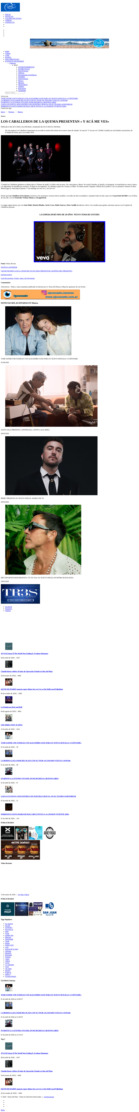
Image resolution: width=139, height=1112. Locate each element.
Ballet (7, 51)
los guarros (9, 924)
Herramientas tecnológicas (27, 75)
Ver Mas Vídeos (23, 895)
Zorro (7, 933)
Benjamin (8, 955)
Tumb (7, 941)
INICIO (8, 15)
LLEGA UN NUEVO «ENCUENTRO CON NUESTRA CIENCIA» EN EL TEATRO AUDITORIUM (36, 104)
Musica (20, 81)
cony (7, 947)
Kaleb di (8, 972)
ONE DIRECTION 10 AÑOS (11, 725)
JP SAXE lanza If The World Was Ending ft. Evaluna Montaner (24, 653)
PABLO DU (9, 945)
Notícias (11, 112)
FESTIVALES (23, 71)
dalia (7, 931)
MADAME (9, 939)
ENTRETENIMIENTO (26, 67)
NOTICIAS (9, 16)
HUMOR (21, 77)
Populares (8, 609)
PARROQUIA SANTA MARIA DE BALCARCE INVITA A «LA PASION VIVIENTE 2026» (33, 106)
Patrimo (8, 957)
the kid (7, 926)
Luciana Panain (10, 976)
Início (3, 112)
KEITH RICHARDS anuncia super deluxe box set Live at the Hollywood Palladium (32, 689)
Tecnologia (22, 90)
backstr (7, 970)
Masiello (8, 953)
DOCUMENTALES (12, 59)
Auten (7, 959)
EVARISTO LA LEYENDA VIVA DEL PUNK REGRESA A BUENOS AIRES (28, 102)
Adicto (7, 961)
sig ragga (8, 969)
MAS (16, 65)
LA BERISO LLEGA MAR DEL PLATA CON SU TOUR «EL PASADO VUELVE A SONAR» (34, 100)
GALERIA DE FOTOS (13, 18)
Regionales (22, 89)
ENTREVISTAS (24, 69)
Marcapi (8, 937)
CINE (7, 55)
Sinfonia (8, 951)
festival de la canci (11, 949)
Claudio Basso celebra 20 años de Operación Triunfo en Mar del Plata (27, 671)
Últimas (8, 611)
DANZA (8, 57)
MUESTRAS (22, 85)
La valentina (9, 965)
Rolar (3, 1110)
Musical (21, 83)
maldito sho (9, 935)
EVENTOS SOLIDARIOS (14, 61)
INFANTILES (23, 79)
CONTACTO (10, 22)
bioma (7, 943)
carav (7, 967)
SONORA (8, 928)
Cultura (7, 53)
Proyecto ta (9, 929)
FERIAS (21, 73)
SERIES (21, 87)
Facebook (8, 607)
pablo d (7, 974)
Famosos (13, 63)
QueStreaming (49, 1097)
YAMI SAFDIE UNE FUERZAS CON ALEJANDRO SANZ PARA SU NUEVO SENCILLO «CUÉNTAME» (39, 98)
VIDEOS (8, 20)
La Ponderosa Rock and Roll (11, 707)
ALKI (7, 963)
